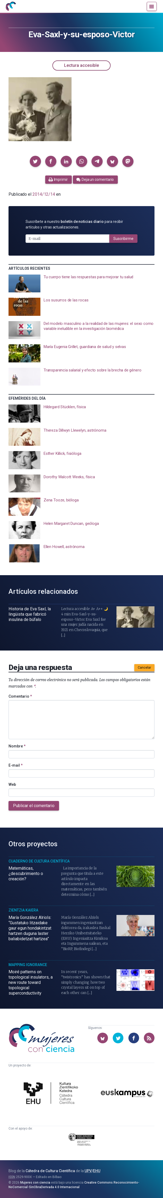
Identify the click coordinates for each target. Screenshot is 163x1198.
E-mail (16, 765)
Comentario (20, 696)
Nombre (17, 746)
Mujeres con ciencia (35, 1182)
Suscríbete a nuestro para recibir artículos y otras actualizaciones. (74, 224)
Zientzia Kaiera (23, 910)
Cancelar (144, 667)
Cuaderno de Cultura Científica (39, 861)
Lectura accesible (81, 65)
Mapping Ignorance (28, 965)
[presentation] (81, 284)
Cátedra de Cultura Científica (50, 1171)
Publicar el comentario (34, 805)
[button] (35, 161)
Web (12, 784)
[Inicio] (10, 6)
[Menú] (152, 6)
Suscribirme (123, 238)
